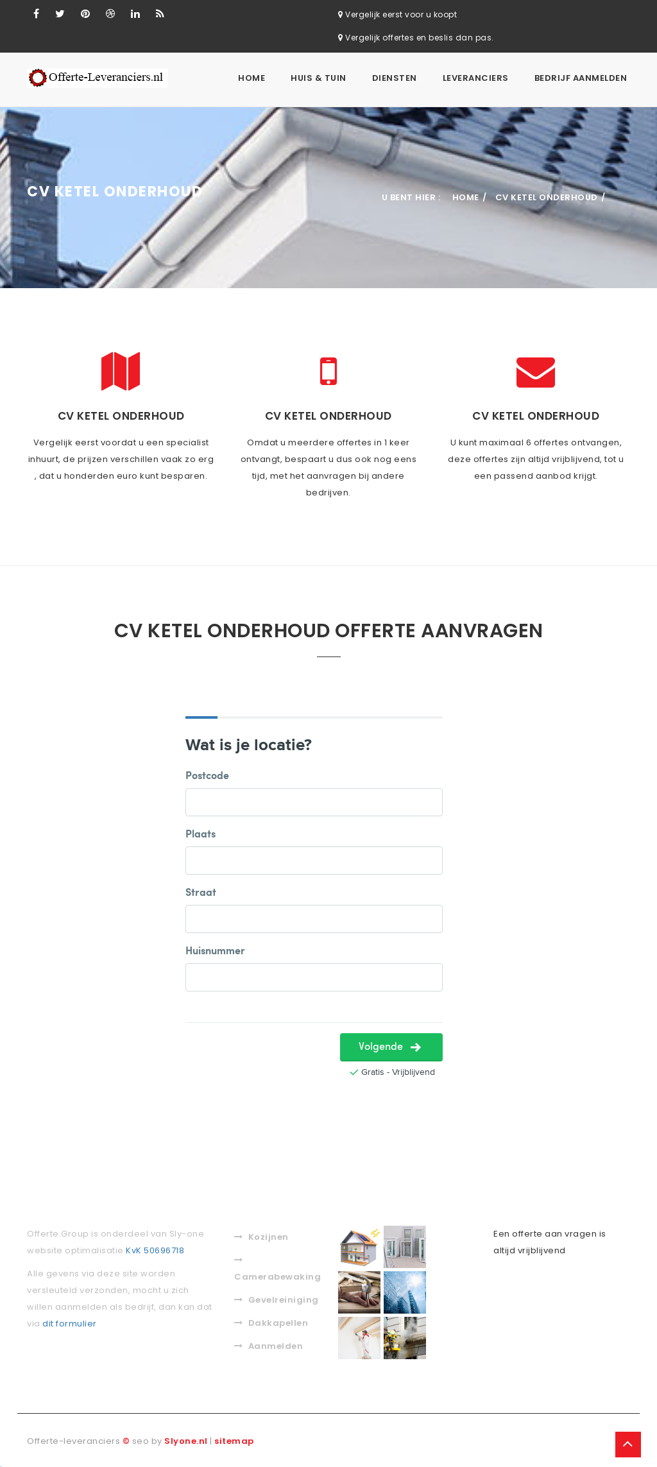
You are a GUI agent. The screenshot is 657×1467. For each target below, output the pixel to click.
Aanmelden (268, 1343)
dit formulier (69, 1321)
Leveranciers (476, 78)
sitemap (234, 1438)
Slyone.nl (186, 1438)
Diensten (394, 78)
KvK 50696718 (155, 1248)
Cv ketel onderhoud (546, 195)
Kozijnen (261, 1234)
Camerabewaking (276, 1266)
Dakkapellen (271, 1320)
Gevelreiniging (276, 1297)
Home (251, 78)
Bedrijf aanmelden (580, 78)
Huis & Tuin (318, 78)
